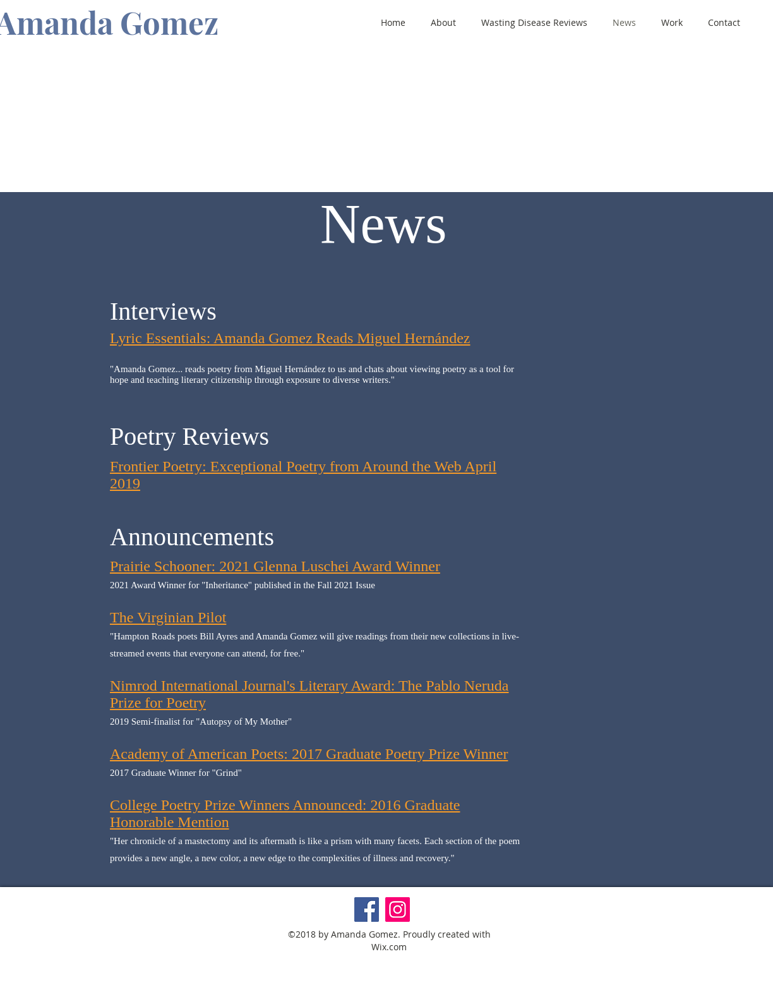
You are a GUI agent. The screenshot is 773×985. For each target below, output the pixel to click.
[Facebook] (366, 909)
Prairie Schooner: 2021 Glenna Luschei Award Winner (275, 566)
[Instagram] (397, 909)
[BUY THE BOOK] (408, 175)
